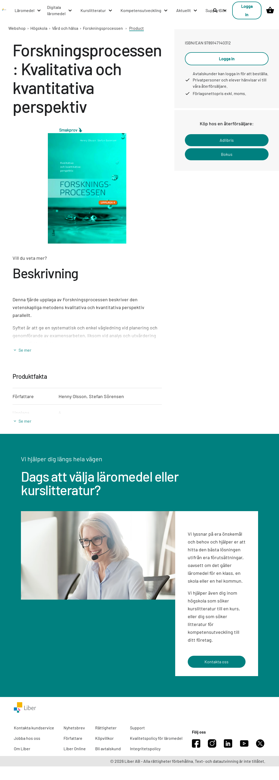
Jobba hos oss (27, 738)
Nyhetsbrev (74, 727)
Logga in (247, 10)
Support (137, 727)
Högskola (38, 28)
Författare (73, 738)
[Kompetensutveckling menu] (144, 10)
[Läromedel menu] (28, 10)
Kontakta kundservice (34, 727)
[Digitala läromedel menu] (59, 10)
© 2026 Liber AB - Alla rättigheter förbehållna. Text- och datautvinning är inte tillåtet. (187, 761)
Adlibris (227, 140)
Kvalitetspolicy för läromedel (156, 738)
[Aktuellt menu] (187, 10)
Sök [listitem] (219, 10)
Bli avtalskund (108, 748)
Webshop (17, 28)
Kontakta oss (216, 661)
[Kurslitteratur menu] (97, 10)
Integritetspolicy (145, 748)
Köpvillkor (104, 738)
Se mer (25, 349)
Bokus (226, 154)
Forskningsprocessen (103, 28)
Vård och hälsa (65, 28)
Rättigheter (106, 727)
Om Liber (22, 748)
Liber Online (75, 748)
